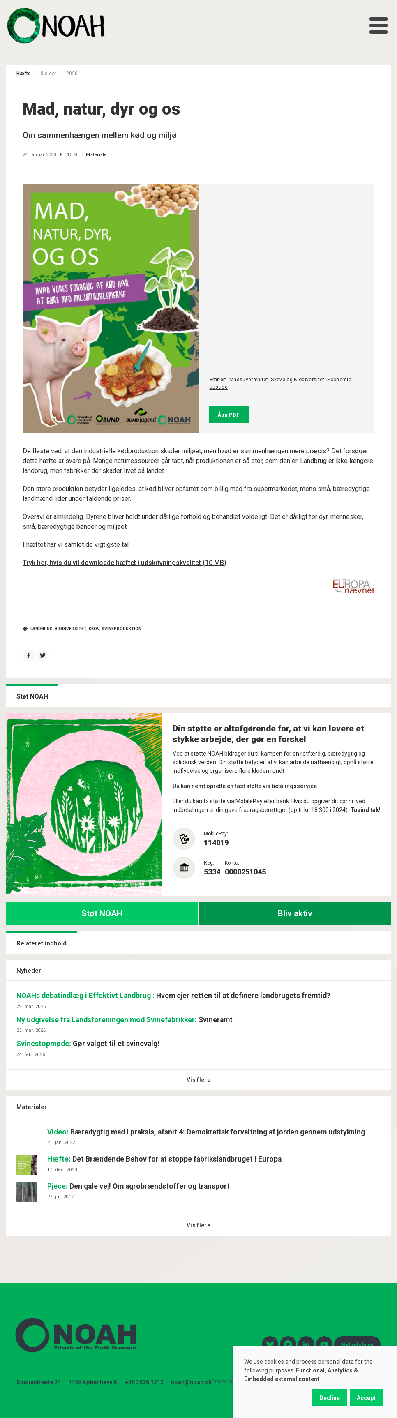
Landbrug (41, 629)
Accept (366, 1398)
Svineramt (124, 1020)
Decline (329, 1398)
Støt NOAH (101, 913)
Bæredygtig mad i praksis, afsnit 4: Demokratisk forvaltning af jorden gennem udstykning (206, 1132)
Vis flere (198, 1080)
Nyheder (28, 970)
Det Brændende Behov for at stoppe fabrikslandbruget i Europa (164, 1159)
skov (93, 629)
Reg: (209, 863)
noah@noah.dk (191, 1382)
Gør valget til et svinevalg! (87, 1044)
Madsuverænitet (248, 380)
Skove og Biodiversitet (297, 380)
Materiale (96, 154)
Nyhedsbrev (358, 1344)
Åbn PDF (228, 414)
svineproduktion (121, 629)
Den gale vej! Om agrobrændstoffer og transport (138, 1186)
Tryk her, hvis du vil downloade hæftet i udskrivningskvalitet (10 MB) (124, 563)
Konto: (232, 863)
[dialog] (315, 1382)
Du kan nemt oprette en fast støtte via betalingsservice (245, 786)
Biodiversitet (70, 629)
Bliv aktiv (295, 913)
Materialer (31, 1107)
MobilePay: (216, 834)
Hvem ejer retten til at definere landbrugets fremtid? (173, 995)
